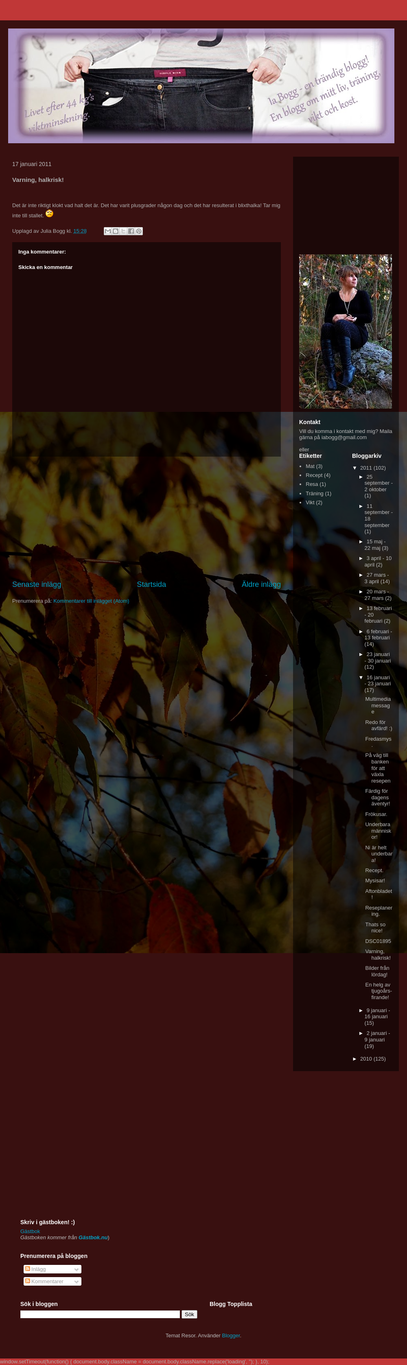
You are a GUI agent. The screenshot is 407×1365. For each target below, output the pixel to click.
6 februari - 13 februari (378, 634)
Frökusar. (376, 814)
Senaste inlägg (36, 584)
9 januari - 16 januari (377, 1013)
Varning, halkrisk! (378, 954)
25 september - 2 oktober (379, 483)
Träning (315, 493)
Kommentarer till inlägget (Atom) (91, 601)
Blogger (231, 1335)
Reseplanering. (378, 911)
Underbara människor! (378, 830)
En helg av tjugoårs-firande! (378, 991)
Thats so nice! (375, 927)
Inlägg (35, 1269)
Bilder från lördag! (377, 971)
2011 (367, 468)
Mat (310, 466)
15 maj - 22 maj (375, 544)
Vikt (310, 502)
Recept (314, 475)
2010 (367, 1059)
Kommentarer (44, 1281)
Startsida (151, 584)
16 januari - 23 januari (378, 680)
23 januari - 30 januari (378, 657)
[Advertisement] (146, 518)
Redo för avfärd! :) (378, 725)
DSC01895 (378, 941)
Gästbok (30, 1231)
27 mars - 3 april (377, 578)
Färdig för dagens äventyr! (377, 797)
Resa (312, 484)
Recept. (374, 870)
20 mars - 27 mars (377, 594)
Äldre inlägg (261, 584)
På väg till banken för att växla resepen (377, 767)
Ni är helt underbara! (378, 853)
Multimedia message (378, 705)
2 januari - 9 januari (377, 1036)
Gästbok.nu (93, 1237)
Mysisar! (375, 880)
